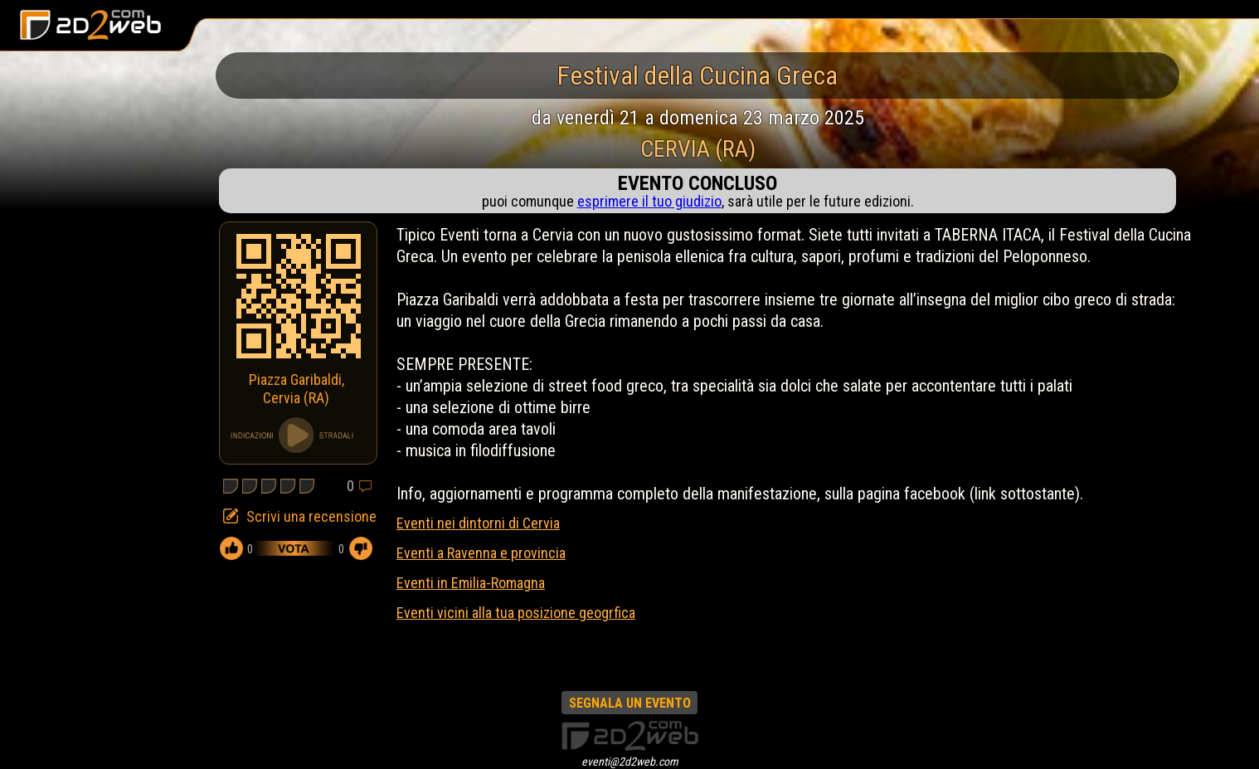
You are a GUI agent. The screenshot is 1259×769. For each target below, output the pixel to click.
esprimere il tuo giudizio (649, 201)
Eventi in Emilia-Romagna (470, 582)
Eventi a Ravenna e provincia (481, 553)
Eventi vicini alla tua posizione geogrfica (515, 612)
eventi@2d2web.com (629, 761)
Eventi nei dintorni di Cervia (478, 523)
